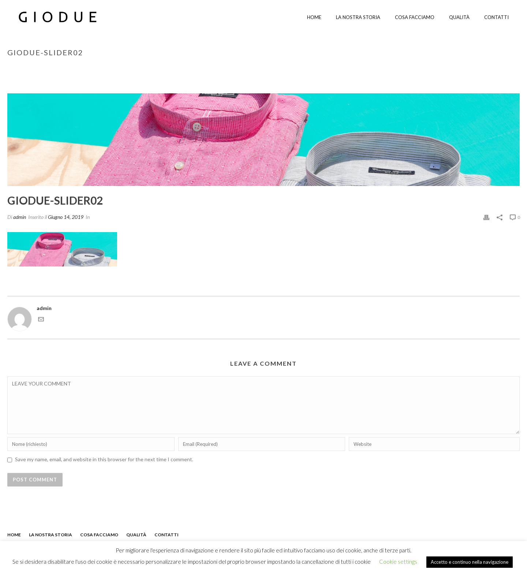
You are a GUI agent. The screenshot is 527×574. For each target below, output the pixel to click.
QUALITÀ (136, 534)
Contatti (496, 17)
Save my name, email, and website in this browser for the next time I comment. (104, 459)
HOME (14, 534)
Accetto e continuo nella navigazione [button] (469, 562)
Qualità (459, 17)
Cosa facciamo (414, 17)
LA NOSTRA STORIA (50, 534)
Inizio (442, 68)
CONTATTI (166, 534)
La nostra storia (358, 17)
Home (314, 17)
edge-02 (462, 68)
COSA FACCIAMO (99, 534)
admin (19, 217)
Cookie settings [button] (398, 561)
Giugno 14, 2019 (65, 217)
